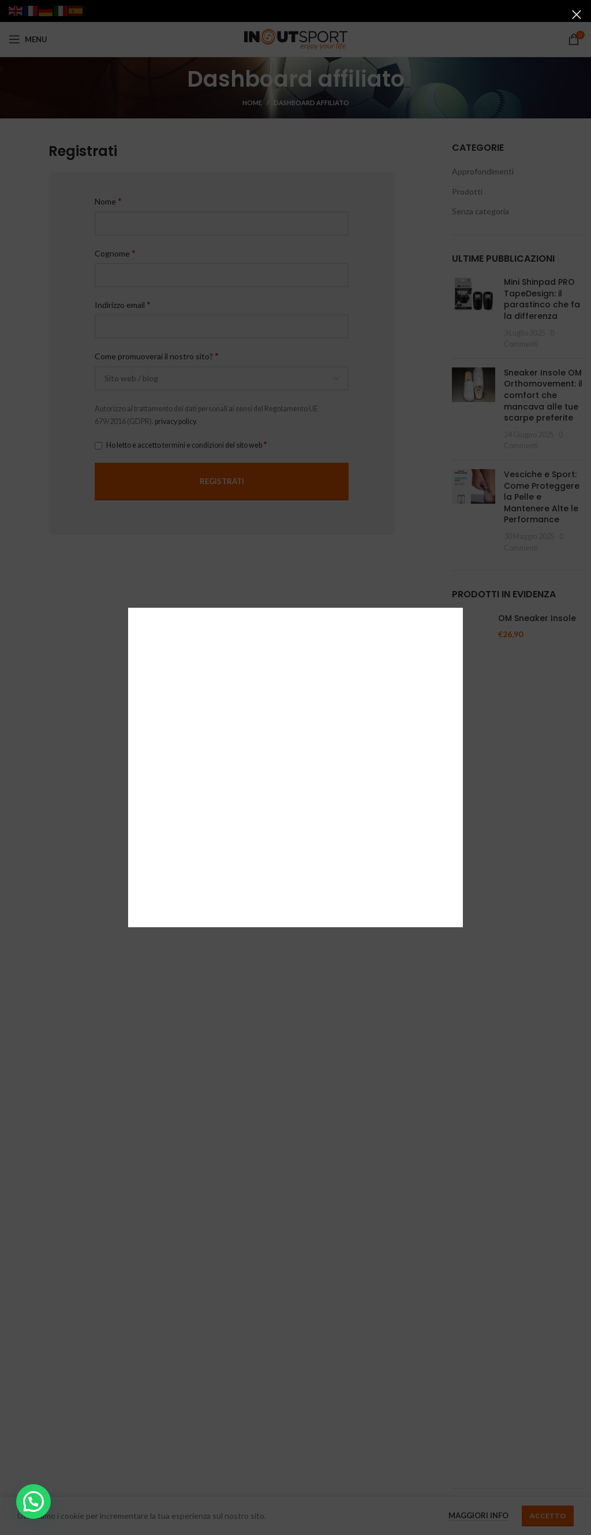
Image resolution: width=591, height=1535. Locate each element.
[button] (33, 1501)
